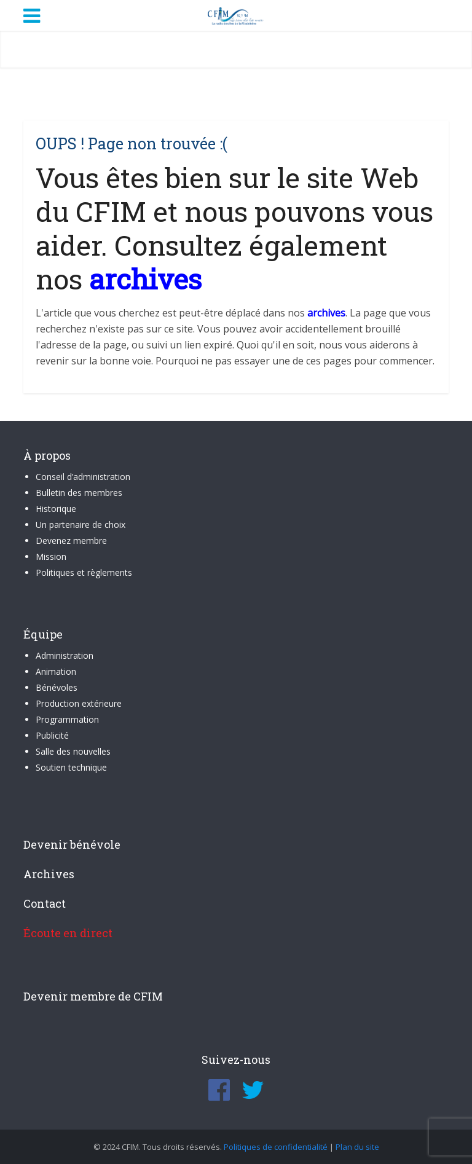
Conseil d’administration (83, 476)
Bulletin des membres (79, 492)
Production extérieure (79, 703)
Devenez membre (71, 540)
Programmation (67, 719)
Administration (64, 655)
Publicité (52, 735)
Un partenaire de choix (80, 524)
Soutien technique (71, 767)
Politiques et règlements (84, 572)
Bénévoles (56, 687)
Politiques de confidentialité (276, 1146)
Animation (56, 671)
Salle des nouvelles (73, 751)
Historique (56, 508)
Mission (51, 556)
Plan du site (357, 1146)
